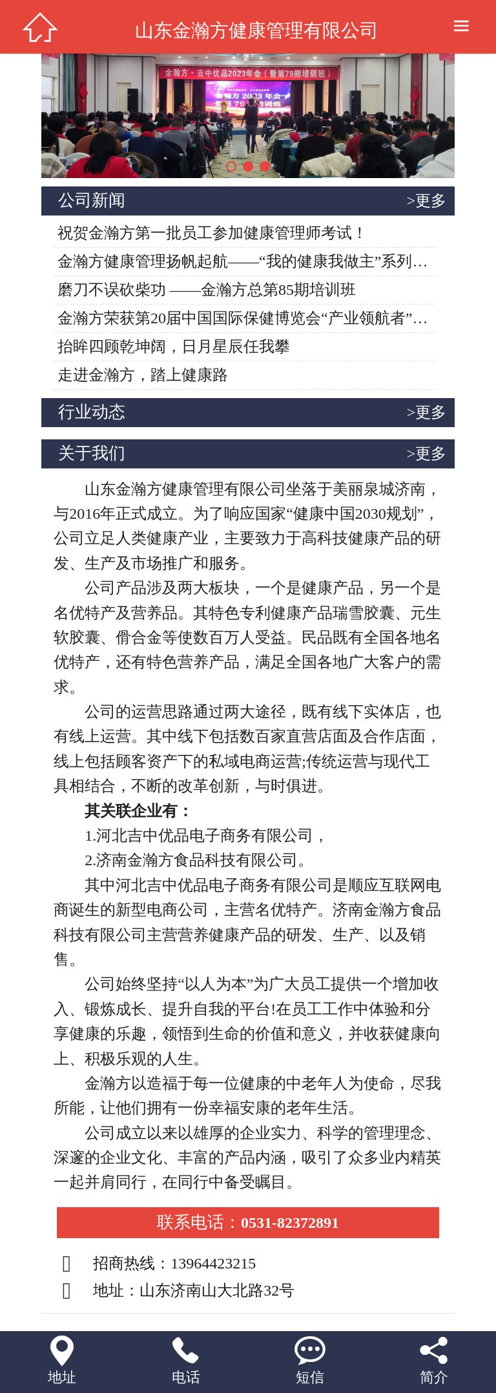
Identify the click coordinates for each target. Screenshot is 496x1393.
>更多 (427, 200)
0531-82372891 (248, 1222)
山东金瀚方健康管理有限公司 (256, 30)
